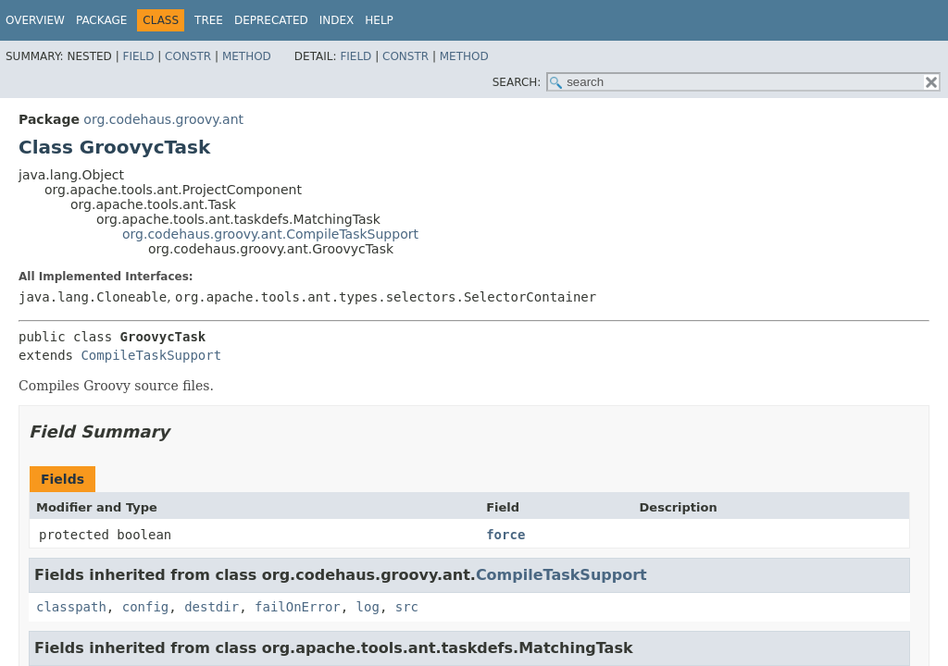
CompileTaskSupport (151, 355)
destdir (211, 606)
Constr (188, 56)
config (145, 606)
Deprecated (271, 20)
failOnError (298, 606)
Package (101, 20)
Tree (208, 20)
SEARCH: (517, 82)
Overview (35, 20)
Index (337, 20)
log (368, 606)
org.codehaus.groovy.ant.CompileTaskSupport (270, 234)
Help (379, 20)
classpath (71, 606)
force (505, 534)
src (406, 606)
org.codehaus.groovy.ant (163, 119)
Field (138, 56)
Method (246, 56)
